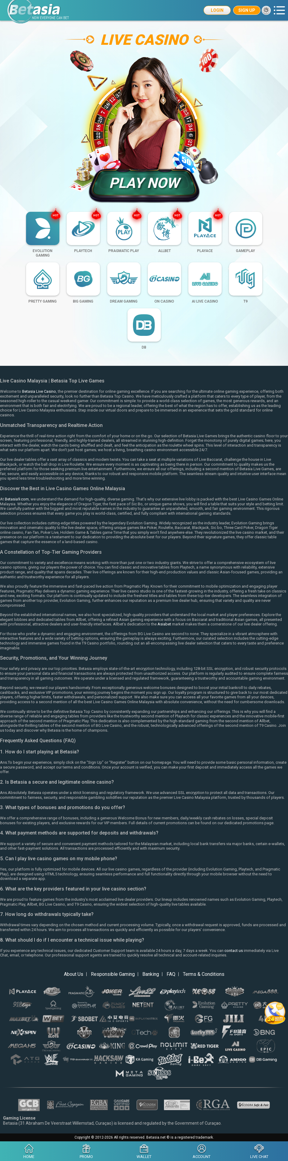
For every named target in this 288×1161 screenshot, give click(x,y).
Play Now (144, 183)
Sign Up (246, 10)
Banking (150, 974)
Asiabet (164, 624)
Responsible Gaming (113, 974)
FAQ (171, 974)
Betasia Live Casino (39, 391)
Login (217, 10)
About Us (73, 974)
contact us (233, 950)
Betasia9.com (17, 499)
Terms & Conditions (203, 974)
